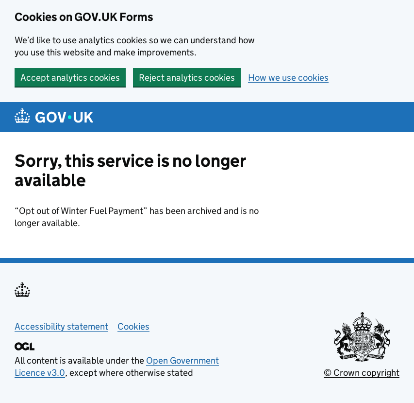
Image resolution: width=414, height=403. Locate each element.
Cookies (133, 326)
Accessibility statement (61, 326)
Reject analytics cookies (187, 77)
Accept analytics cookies (70, 77)
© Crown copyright (361, 372)
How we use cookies (288, 77)
